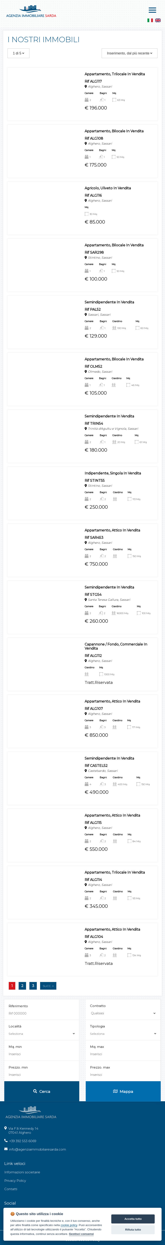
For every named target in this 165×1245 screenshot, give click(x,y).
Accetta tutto (133, 1218)
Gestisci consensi (81, 1234)
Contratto (98, 1089)
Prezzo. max (100, 1150)
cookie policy (69, 1225)
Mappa (123, 1174)
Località (42, 1112)
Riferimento (18, 1089)
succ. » (48, 986)
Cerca (41, 1174)
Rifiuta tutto (133, 1229)
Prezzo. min (18, 1150)
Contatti (10, 1189)
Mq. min (15, 1130)
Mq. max (97, 1130)
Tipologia (123, 1112)
